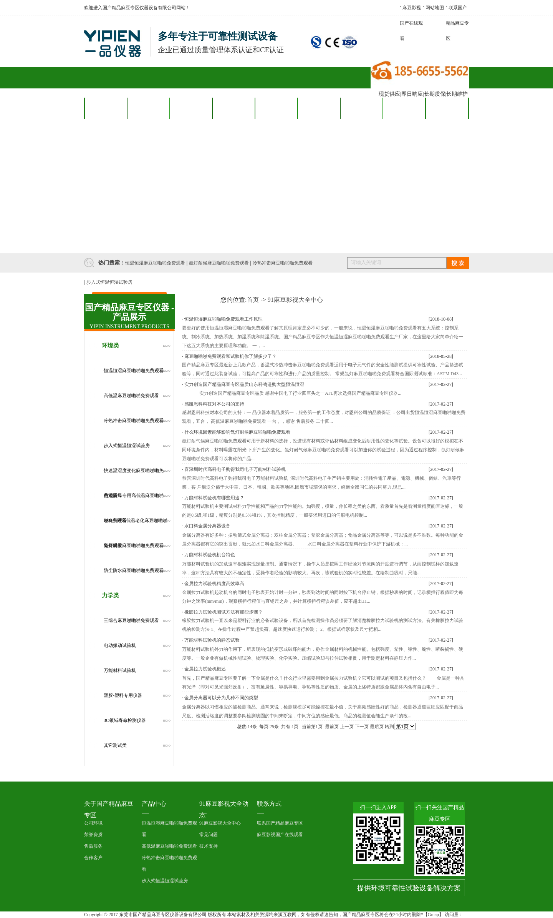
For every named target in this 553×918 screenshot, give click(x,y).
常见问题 (208, 834)
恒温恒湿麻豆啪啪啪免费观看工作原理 (223, 319)
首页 (253, 299)
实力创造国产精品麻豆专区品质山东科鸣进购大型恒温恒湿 (244, 384)
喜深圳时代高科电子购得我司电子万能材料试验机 (235, 469)
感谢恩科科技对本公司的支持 (214, 404)
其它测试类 (115, 745)
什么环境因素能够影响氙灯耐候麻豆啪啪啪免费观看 (237, 432)
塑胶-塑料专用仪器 (123, 695)
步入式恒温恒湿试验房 (109, 282)
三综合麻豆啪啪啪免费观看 (131, 620)
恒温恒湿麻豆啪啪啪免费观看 (155, 263)
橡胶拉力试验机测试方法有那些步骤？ (223, 612)
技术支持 (208, 846)
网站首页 (105, 108)
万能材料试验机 (120, 670)
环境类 (110, 346)
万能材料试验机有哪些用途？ (214, 498)
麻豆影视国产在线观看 (411, 23)
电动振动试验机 (120, 645)
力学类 (110, 595)
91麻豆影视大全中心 (295, 299)
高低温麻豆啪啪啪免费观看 (131, 395)
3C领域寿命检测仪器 (125, 720)
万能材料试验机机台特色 (209, 554)
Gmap (433, 914)
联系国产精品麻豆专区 (457, 23)
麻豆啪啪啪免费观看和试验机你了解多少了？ (230, 356)
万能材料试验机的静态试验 (212, 640)
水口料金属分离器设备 (207, 526)
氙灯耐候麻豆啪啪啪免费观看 (219, 263)
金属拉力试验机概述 (205, 669)
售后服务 (276, 108)
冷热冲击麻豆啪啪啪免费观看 (283, 263)
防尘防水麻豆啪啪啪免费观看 (134, 570)
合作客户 (233, 108)
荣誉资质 (93, 834)
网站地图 (435, 7)
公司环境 (93, 823)
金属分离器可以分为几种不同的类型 (221, 697)
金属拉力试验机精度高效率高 (214, 583)
